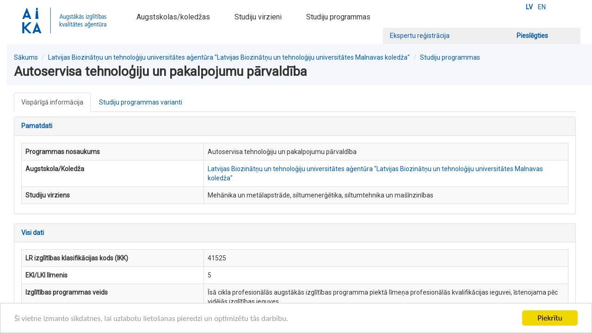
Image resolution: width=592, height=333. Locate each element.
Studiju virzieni (258, 16)
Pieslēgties (532, 35)
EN (542, 7)
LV (529, 7)
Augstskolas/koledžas (173, 16)
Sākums (26, 57)
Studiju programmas (338, 16)
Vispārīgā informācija (52, 102)
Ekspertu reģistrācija (420, 35)
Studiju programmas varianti (140, 102)
